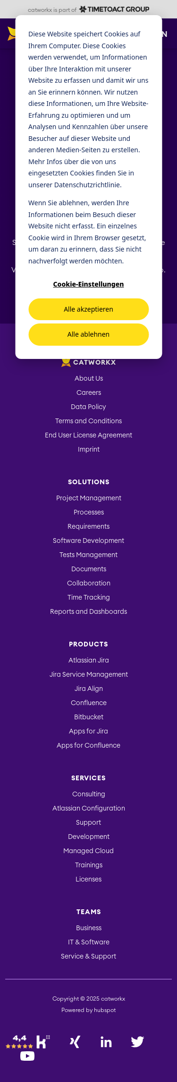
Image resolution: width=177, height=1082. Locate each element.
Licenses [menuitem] (88, 879)
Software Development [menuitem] (88, 541)
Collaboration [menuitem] (88, 583)
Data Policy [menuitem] (88, 407)
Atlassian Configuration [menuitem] (88, 808)
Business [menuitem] (88, 928)
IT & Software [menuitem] (89, 942)
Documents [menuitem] (88, 569)
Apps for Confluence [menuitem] (88, 745)
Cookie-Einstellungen (88, 283)
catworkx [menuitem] (88, 363)
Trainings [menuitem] (88, 865)
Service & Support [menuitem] (88, 956)
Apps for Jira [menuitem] (88, 731)
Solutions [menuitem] (89, 482)
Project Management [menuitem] (88, 498)
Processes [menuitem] (89, 512)
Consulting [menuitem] (88, 794)
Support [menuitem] (88, 823)
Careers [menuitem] (88, 393)
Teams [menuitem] (88, 912)
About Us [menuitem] (89, 378)
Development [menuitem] (89, 837)
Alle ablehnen (88, 334)
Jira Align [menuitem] (89, 689)
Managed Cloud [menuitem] (88, 851)
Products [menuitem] (88, 644)
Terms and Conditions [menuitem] (88, 421)
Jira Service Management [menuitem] (89, 675)
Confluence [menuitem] (89, 703)
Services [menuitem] (88, 778)
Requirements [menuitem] (88, 527)
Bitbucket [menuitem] (88, 717)
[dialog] (88, 187)
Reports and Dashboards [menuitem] (88, 612)
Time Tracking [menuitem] (88, 597)
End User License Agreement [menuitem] (88, 435)
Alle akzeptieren (88, 309)
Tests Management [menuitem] (88, 555)
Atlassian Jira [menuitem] (88, 660)
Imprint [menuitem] (89, 449)
